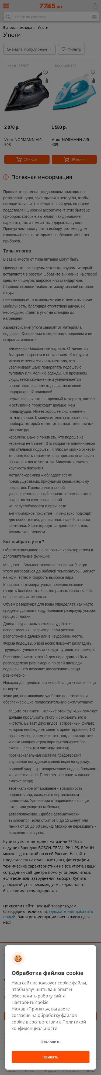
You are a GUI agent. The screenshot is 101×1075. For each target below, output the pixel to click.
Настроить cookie (30, 1002)
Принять (50, 1057)
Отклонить (50, 1042)
